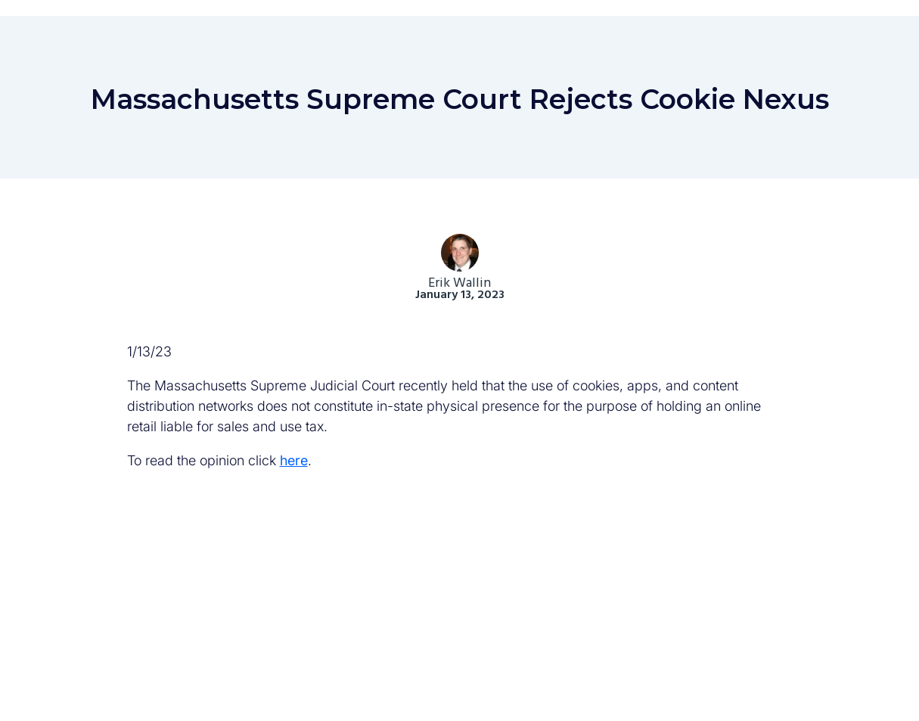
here (294, 460)
